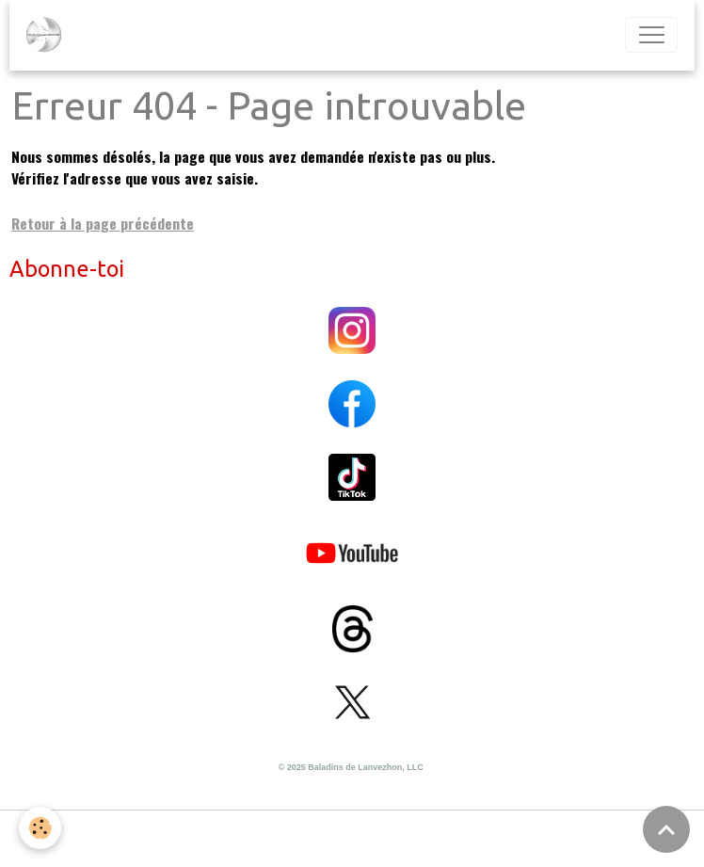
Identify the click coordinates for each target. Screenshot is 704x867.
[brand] (48, 35)
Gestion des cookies (352, 838)
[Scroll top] (666, 829)
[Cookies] (40, 828)
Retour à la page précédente (102, 223)
